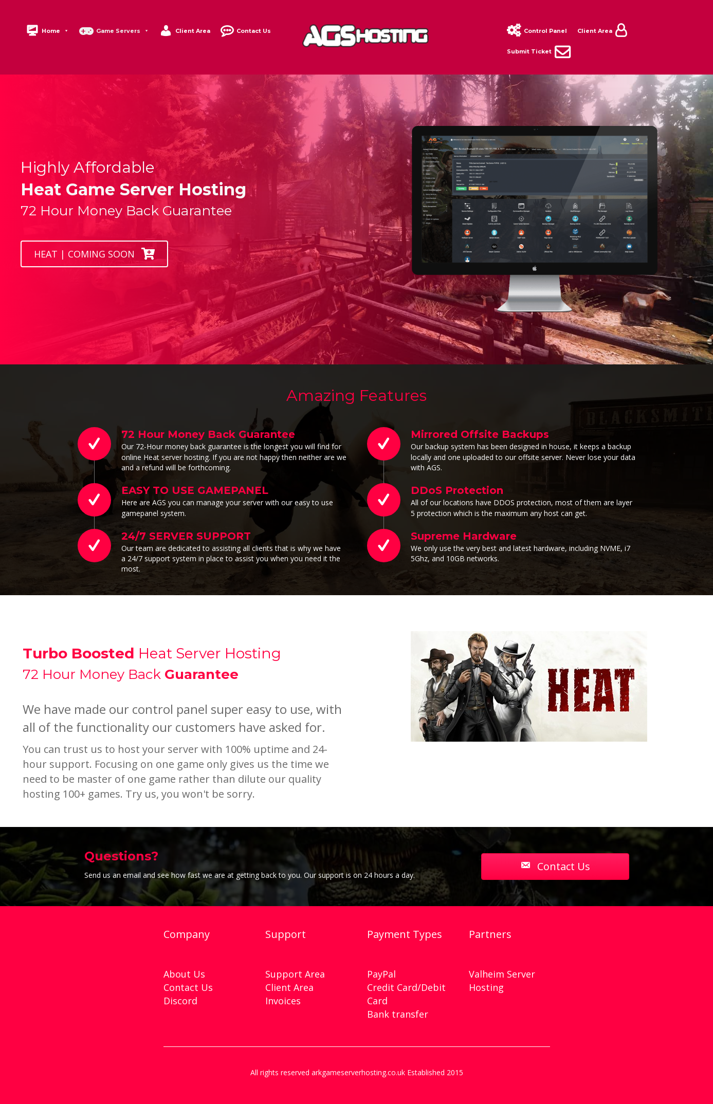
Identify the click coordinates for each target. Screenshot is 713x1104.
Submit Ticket (529, 51)
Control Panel (545, 30)
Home (55, 30)
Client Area (192, 30)
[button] (94, 254)
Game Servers (122, 30)
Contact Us (253, 30)
